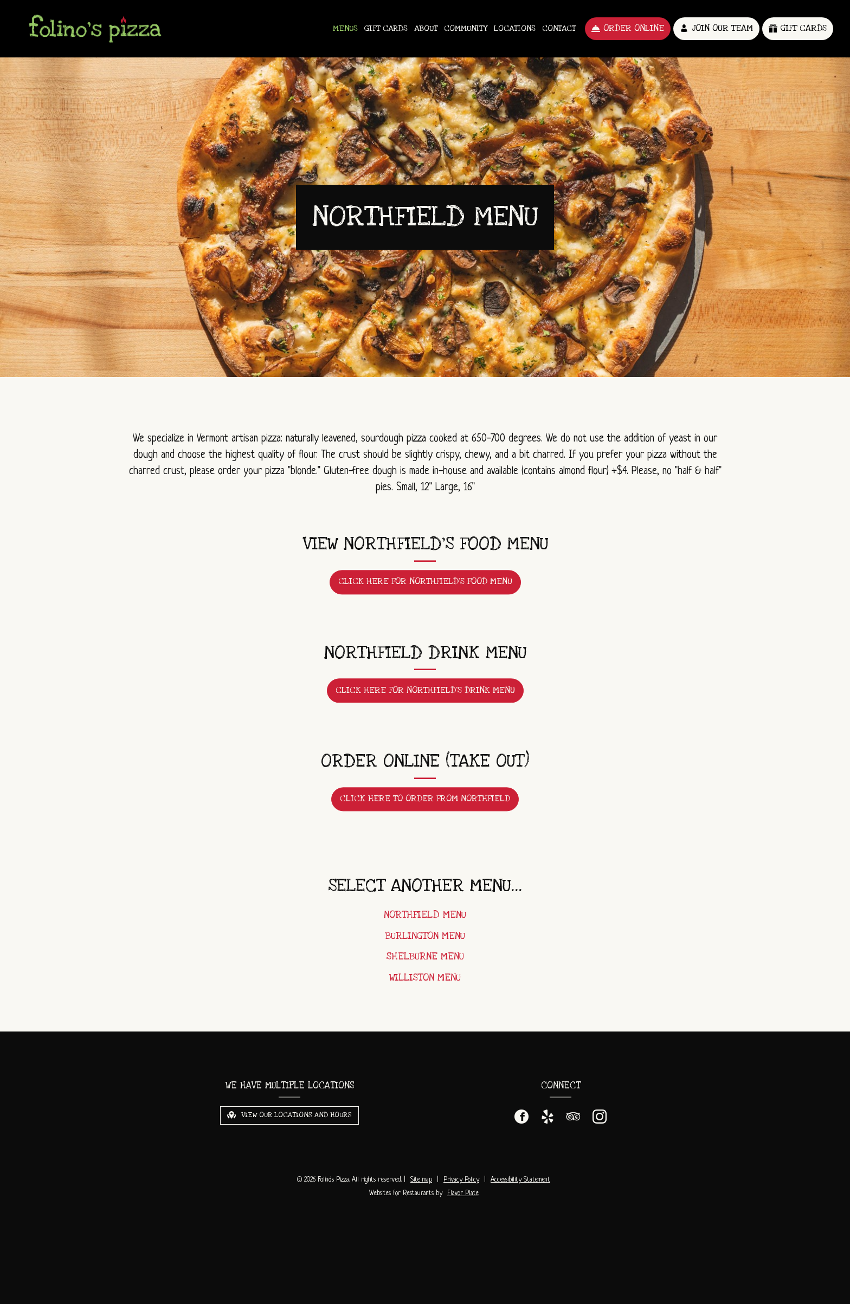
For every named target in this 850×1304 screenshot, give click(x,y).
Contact (559, 28)
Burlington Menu (425, 942)
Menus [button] (345, 28)
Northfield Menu (425, 920)
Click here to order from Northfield (429, 807)
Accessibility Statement (520, 1180)
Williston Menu (425, 983)
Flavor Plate (463, 1193)
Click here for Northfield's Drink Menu (425, 696)
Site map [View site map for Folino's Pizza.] (421, 1180)
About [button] (425, 28)
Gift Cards (386, 28)
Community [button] (465, 28)
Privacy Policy (461, 1180)
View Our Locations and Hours (289, 1115)
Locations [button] (515, 28)
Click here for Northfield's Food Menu (425, 587)
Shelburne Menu (425, 962)
